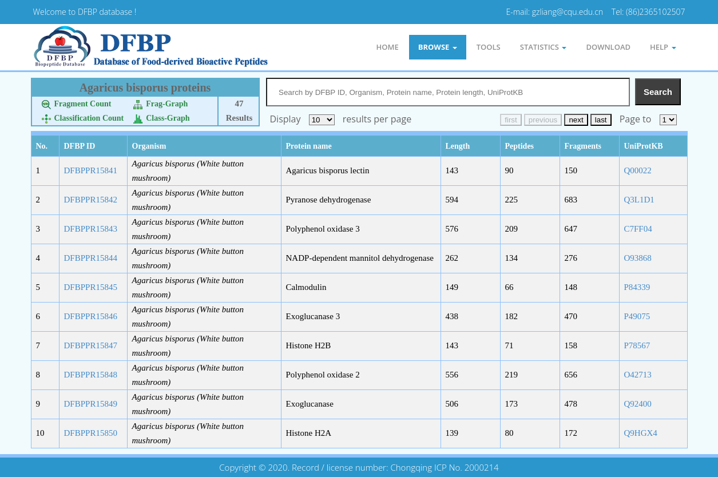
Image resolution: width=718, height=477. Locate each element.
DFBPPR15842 (90, 199)
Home (387, 47)
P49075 (637, 316)
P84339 (637, 287)
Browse (437, 47)
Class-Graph (161, 118)
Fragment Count (77, 104)
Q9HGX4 (640, 433)
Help (663, 47)
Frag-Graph (160, 104)
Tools (489, 47)
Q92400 (638, 403)
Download (608, 47)
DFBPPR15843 (90, 228)
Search (658, 92)
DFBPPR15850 (90, 433)
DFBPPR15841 (90, 170)
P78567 (637, 345)
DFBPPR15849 (90, 403)
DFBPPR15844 (90, 258)
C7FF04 (638, 228)
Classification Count (83, 118)
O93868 (638, 258)
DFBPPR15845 (90, 287)
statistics (543, 47)
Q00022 (638, 170)
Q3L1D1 (639, 199)
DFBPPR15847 (90, 345)
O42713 (638, 374)
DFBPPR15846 (90, 316)
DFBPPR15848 (90, 374)
